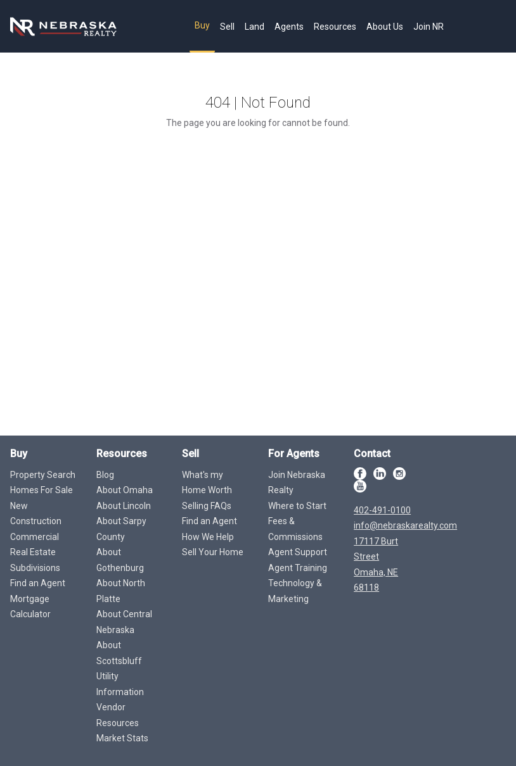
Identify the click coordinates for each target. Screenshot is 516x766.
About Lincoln (123, 506)
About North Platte (120, 591)
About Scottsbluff (119, 653)
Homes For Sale (41, 490)
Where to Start (297, 506)
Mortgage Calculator (30, 607)
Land (254, 27)
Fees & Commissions (295, 529)
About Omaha (124, 490)
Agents (289, 27)
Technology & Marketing (295, 591)
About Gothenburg (120, 560)
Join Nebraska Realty (296, 483)
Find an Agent (37, 583)
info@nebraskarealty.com (405, 525)
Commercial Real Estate (34, 545)
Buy (202, 25)
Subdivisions (35, 568)
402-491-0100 (382, 510)
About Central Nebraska (124, 622)
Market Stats (122, 738)
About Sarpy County (121, 529)
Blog (105, 475)
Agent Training (297, 568)
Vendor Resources (117, 715)
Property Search (42, 475)
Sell (227, 27)
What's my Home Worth (207, 483)
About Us (384, 27)
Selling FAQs (206, 506)
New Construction (35, 514)
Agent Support (297, 552)
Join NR (428, 27)
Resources (335, 27)
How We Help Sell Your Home (212, 545)
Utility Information (120, 684)
